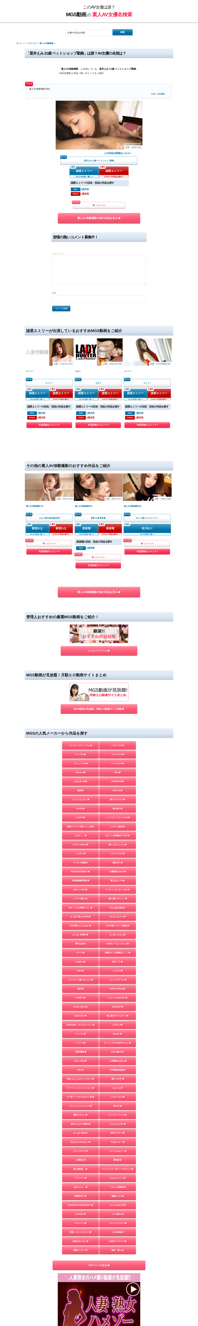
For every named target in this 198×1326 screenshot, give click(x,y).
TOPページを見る (99, 1222)
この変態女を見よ (117, 1003)
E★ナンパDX (80, 818)
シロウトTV (99, 207)
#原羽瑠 (90, 499)
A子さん (117, 964)
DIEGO (117, 1051)
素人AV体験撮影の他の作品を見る (99, 220)
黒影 (80, 925)
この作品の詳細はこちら (117, 153)
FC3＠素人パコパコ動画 (117, 857)
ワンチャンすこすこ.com (117, 818)
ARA (117, 692)
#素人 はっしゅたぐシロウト (80, 1022)
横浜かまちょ (80, 1061)
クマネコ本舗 (80, 789)
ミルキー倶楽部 (117, 1139)
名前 (54, 295)
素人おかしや (117, 809)
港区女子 (117, 789)
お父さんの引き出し (80, 1090)
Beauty (117, 974)
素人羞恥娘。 (80, 1119)
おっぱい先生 (80, 1081)
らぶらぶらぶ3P (117, 1071)
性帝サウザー (117, 1081)
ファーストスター (117, 1178)
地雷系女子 (80, 1148)
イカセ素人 (117, 1168)
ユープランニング (117, 1061)
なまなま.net (80, 702)
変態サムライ (80, 1207)
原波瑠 (86, 479)
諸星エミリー (84, 171)
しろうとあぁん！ (117, 1100)
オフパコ (80, 974)
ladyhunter (80, 954)
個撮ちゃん (117, 1148)
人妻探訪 (80, 1110)
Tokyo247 (117, 945)
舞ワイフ (117, 896)
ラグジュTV (117, 673)
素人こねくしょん (117, 770)
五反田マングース (117, 1197)
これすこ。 (80, 760)
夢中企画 (80, 877)
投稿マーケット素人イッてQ (80, 750)
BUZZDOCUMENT (80, 799)
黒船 (80, 711)
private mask (80, 945)
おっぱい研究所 (80, 867)
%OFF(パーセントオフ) (117, 877)
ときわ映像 (117, 1187)
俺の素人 (117, 731)
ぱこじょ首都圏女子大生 (117, 760)
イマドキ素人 (80, 828)
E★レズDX (80, 1003)
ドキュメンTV (80, 682)
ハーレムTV (117, 682)
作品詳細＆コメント (49, 402)
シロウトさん (117, 1042)
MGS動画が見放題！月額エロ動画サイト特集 (99, 626)
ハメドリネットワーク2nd (117, 741)
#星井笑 (85, 190)
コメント (57, 256)
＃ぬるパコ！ (117, 1090)
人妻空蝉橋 (80, 993)
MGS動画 (161, 94)
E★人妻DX (117, 993)
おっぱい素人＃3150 (80, 847)
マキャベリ (80, 1178)
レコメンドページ (99, 585)
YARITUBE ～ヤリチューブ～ (80, 964)
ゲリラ (80, 886)
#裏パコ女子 (118, 1022)
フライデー (80, 1129)
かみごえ (117, 1032)
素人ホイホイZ (117, 721)
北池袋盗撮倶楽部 (80, 809)
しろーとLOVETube (117, 935)
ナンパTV (80, 673)
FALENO (80, 1168)
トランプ (80, 983)
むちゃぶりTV (80, 1100)
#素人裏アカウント (117, 828)
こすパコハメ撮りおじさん (80, 915)
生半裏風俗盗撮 (117, 1012)
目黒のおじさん (80, 1197)
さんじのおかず (117, 1158)
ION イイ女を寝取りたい (80, 838)
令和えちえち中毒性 (80, 1071)
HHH (80, 1012)
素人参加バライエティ (117, 954)
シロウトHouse (80, 770)
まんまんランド (117, 1129)
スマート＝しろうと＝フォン (80, 1032)
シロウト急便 (117, 750)
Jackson (80, 692)
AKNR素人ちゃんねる (80, 857)
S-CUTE (80, 741)
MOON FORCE (117, 925)
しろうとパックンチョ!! (80, 1051)
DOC (80, 906)
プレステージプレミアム (80, 663)
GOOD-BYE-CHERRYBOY (80, 1158)
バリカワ (117, 906)
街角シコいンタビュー (80, 1187)
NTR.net (117, 711)
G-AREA (80, 935)
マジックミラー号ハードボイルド (117, 1119)
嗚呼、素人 (117, 1207)
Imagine (80, 896)
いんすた (80, 779)
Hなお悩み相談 (117, 838)
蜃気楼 (117, 1110)
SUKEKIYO (117, 702)
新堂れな (37, 479)
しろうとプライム (117, 915)
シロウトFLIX (117, 779)
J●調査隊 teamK (118, 799)
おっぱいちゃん (117, 867)
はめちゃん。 (80, 1139)
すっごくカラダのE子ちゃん (117, 983)
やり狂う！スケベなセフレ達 (80, 1042)
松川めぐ (147, 479)
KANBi (80, 731)
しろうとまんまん (80, 721)
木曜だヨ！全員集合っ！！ (117, 886)
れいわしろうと (117, 847)
